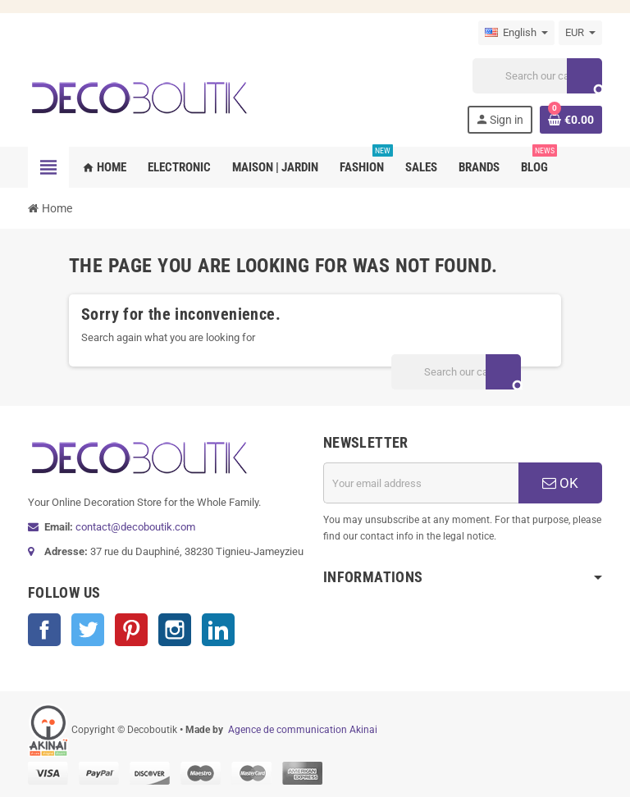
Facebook (44, 629)
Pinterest (131, 629)
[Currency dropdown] (580, 32)
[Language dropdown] (516, 32)
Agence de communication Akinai (302, 730)
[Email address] (420, 482)
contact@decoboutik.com (135, 527)
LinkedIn (218, 629)
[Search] (537, 75)
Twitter (87, 629)
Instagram (174, 629)
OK (560, 483)
